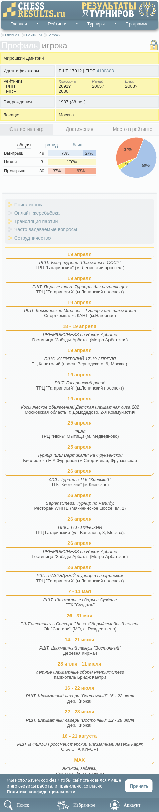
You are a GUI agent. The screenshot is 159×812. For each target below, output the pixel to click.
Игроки (54, 35)
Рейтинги (57, 24)
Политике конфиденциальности (41, 791)
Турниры (96, 24)
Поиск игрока (29, 204)
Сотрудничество (32, 238)
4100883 (105, 70)
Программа (137, 24)
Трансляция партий (36, 221)
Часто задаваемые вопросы (45, 229)
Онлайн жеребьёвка (37, 213)
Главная (18, 24)
